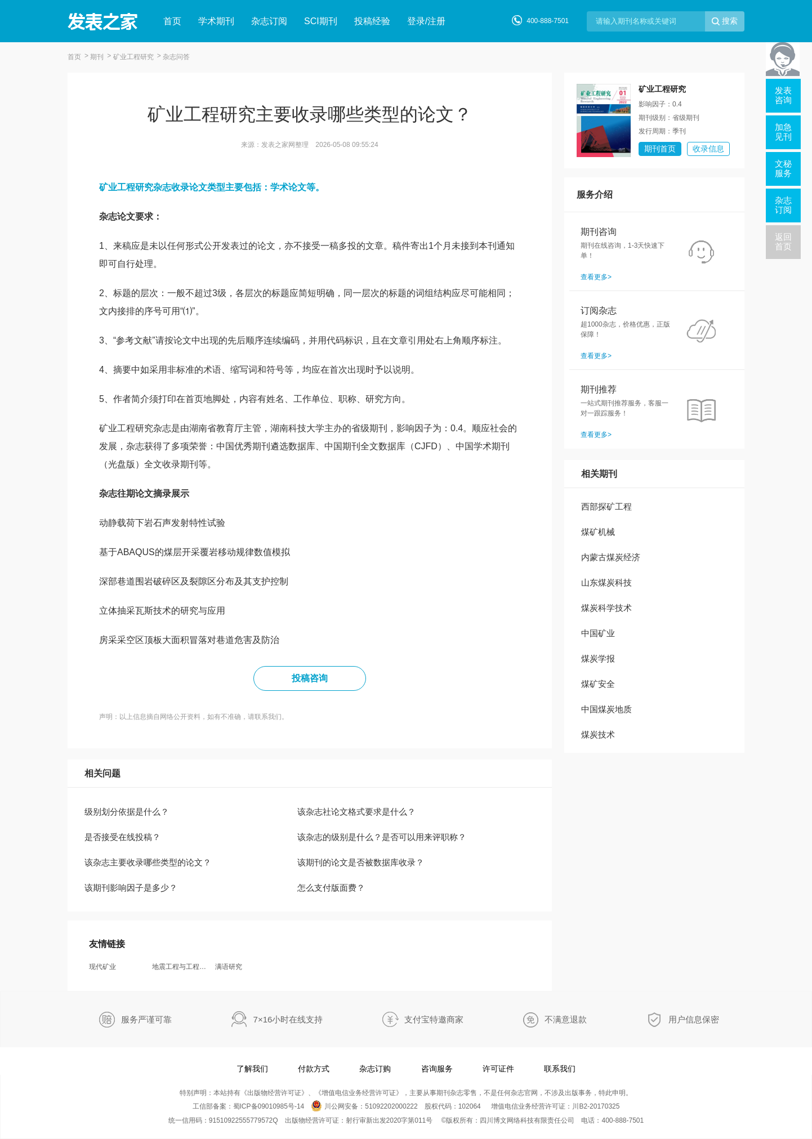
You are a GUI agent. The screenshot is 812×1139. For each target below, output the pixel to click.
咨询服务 (437, 1068)
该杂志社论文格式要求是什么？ (356, 811)
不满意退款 (566, 1019)
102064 (469, 1106)
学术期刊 (216, 21)
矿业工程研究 (133, 57)
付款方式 (313, 1068)
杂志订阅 (269, 21)
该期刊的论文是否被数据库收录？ (360, 862)
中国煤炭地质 (606, 709)
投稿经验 (372, 21)
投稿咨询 (310, 678)
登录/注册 (426, 21)
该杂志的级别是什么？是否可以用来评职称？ (381, 837)
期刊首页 (660, 148)
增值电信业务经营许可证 (359, 1093)
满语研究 (228, 967)
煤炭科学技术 (606, 608)
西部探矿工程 (606, 506)
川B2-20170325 (595, 1106)
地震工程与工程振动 (182, 967)
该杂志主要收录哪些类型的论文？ (147, 862)
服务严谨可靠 (146, 1019)
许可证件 (498, 1068)
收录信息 (708, 148)
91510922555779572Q (243, 1120)
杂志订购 (375, 1068)
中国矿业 (598, 633)
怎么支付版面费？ (331, 887)
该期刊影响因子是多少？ (130, 887)
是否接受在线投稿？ (122, 837)
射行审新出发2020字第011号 (389, 1120)
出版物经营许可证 (274, 1093)
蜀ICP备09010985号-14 (269, 1106)
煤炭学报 (598, 658)
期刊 (97, 57)
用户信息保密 (693, 1019)
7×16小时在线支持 (288, 1019)
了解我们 (252, 1068)
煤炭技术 (598, 734)
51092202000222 (391, 1106)
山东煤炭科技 (606, 582)
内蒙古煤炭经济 (610, 557)
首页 (172, 21)
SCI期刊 (320, 21)
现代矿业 (102, 967)
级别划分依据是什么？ (126, 811)
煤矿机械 (598, 532)
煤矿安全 (598, 684)
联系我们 (559, 1068)
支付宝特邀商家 (433, 1019)
